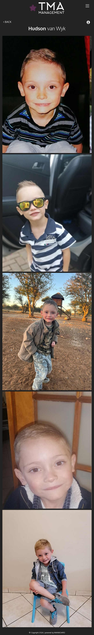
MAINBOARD (59, 633)
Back (7, 21)
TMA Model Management (47, 8)
